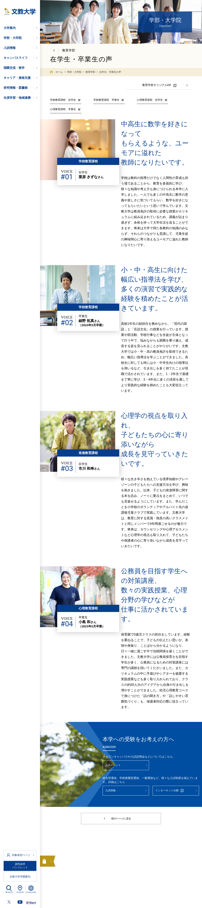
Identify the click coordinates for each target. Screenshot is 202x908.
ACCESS (20, 892)
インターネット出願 (174, 792)
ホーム (59, 72)
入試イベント (116, 765)
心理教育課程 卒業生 (63, 108)
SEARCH (9, 892)
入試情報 (113, 792)
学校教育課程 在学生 (63, 98)
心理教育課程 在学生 (150, 98)
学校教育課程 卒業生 (106, 98)
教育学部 (90, 72)
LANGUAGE (31, 892)
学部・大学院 (74, 72)
